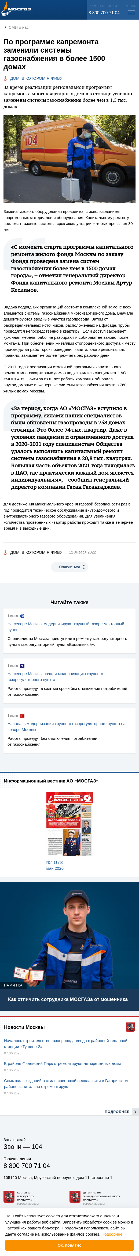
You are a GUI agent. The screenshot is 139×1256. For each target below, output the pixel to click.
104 (36, 1146)
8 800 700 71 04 (104, 12)
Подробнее (111, 1234)
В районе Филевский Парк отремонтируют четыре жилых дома (62, 1063)
